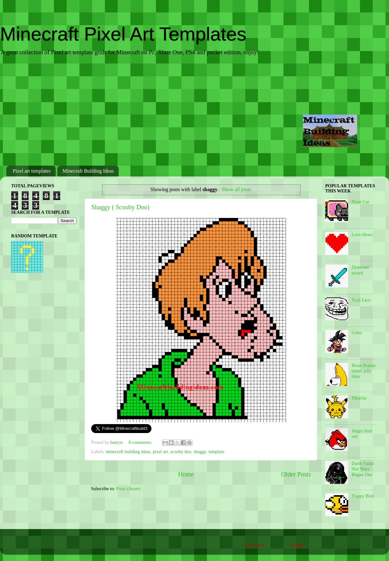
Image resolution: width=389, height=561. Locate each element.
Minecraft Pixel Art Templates (123, 34)
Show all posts (236, 189)
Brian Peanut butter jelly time (364, 371)
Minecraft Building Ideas (88, 171)
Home (186, 474)
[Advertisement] (194, 111)
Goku (357, 332)
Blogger (297, 545)
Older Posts (296, 474)
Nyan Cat (360, 201)
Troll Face (361, 300)
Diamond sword (360, 270)
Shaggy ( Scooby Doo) (120, 207)
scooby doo (180, 451)
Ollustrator (254, 545)
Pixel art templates (32, 171)
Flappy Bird (363, 495)
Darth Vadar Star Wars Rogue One (363, 469)
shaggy (200, 451)
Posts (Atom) (128, 488)
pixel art (160, 451)
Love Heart (362, 234)
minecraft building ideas (128, 451)
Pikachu (359, 397)
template (216, 451)
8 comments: (140, 442)
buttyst (117, 442)
